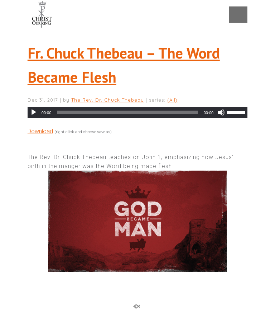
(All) (172, 100)
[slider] (127, 112)
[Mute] (221, 112)
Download (40, 131)
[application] (137, 112)
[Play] (33, 112)
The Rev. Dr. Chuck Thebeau (107, 100)
